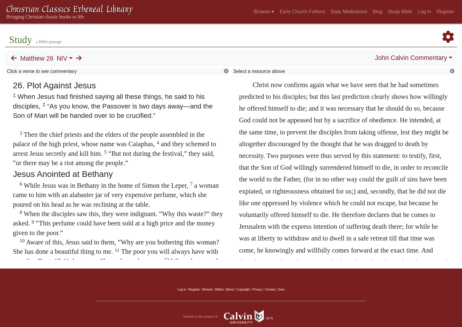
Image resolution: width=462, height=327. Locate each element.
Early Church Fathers (302, 11)
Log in (182, 289)
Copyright (243, 289)
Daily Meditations (349, 11)
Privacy (257, 289)
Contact (270, 289)
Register (445, 11)
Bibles (219, 289)
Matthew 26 (36, 58)
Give (281, 289)
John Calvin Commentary (411, 57)
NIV (62, 58)
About (230, 289)
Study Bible (400, 11)
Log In (424, 11)
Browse (264, 11)
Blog (377, 11)
